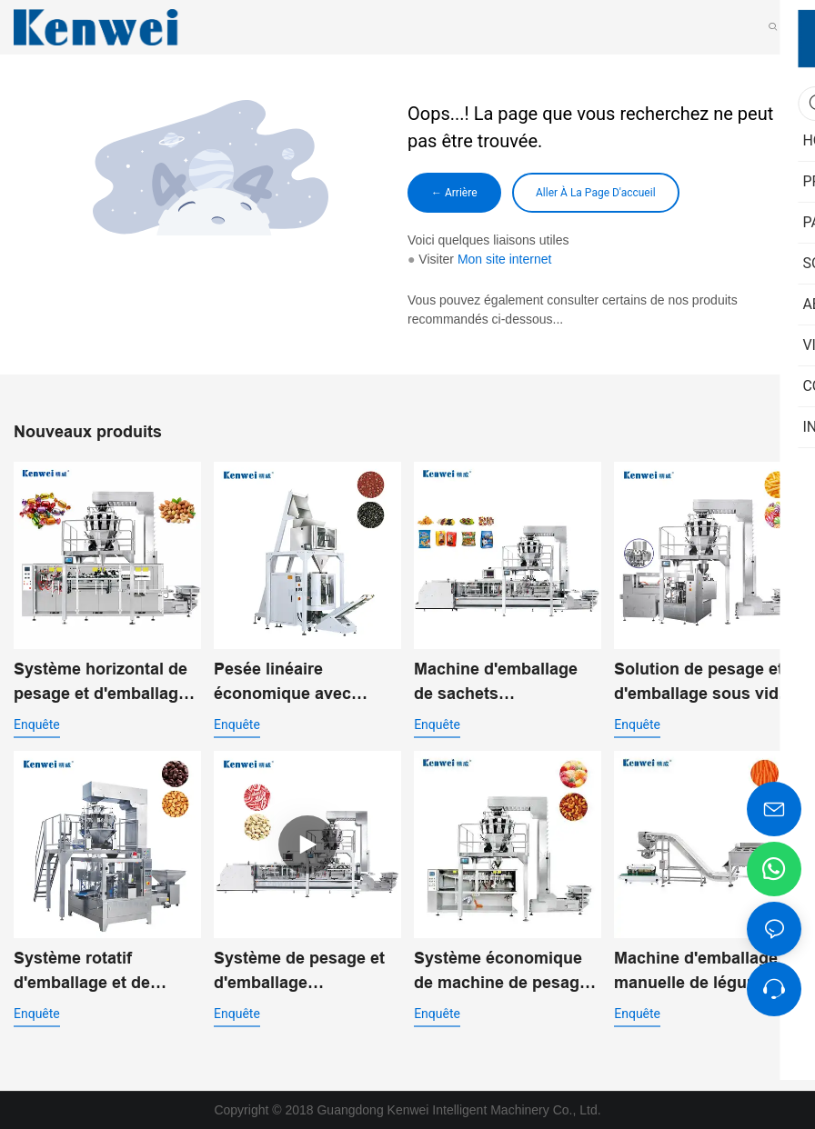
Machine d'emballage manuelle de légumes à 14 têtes (703, 972)
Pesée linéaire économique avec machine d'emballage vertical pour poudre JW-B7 (296, 683)
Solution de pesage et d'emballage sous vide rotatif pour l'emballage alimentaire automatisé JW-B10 (704, 683)
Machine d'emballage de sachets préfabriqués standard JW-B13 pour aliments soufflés (500, 683)
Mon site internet (505, 259)
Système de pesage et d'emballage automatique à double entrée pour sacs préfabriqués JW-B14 (299, 972)
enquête (37, 724)
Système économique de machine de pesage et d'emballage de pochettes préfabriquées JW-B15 (501, 972)
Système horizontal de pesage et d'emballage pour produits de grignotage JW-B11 (100, 683)
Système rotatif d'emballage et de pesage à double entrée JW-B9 (105, 972)
